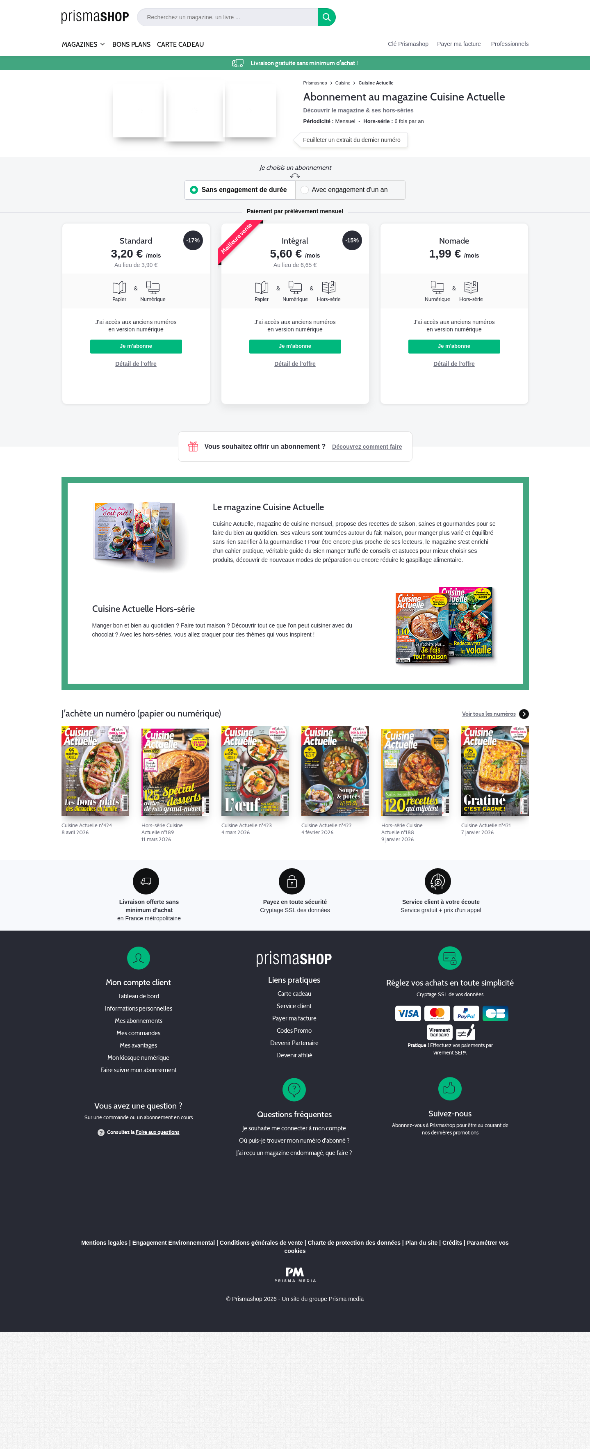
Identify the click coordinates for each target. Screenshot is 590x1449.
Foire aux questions (158, 1132)
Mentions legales (104, 1242)
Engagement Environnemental (173, 1242)
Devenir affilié (294, 1056)
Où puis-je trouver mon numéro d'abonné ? (294, 1141)
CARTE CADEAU (180, 44)
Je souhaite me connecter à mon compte (294, 1129)
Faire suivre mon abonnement (138, 1071)
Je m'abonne (136, 346)
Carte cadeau (294, 994)
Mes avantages (138, 1046)
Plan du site (421, 1242)
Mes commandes (138, 1034)
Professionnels (510, 44)
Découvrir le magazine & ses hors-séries (358, 110)
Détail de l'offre (136, 364)
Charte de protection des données (354, 1242)
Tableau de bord (138, 997)
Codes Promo (294, 1031)
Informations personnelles (138, 1009)
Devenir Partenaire (294, 1044)
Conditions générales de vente (261, 1242)
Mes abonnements (138, 1021)
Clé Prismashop (408, 44)
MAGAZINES (79, 41)
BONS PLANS (131, 44)
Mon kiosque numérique (138, 1058)
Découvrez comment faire (367, 446)
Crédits (452, 1242)
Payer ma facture (459, 44)
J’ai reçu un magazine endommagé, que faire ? (294, 1153)
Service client (294, 1007)
